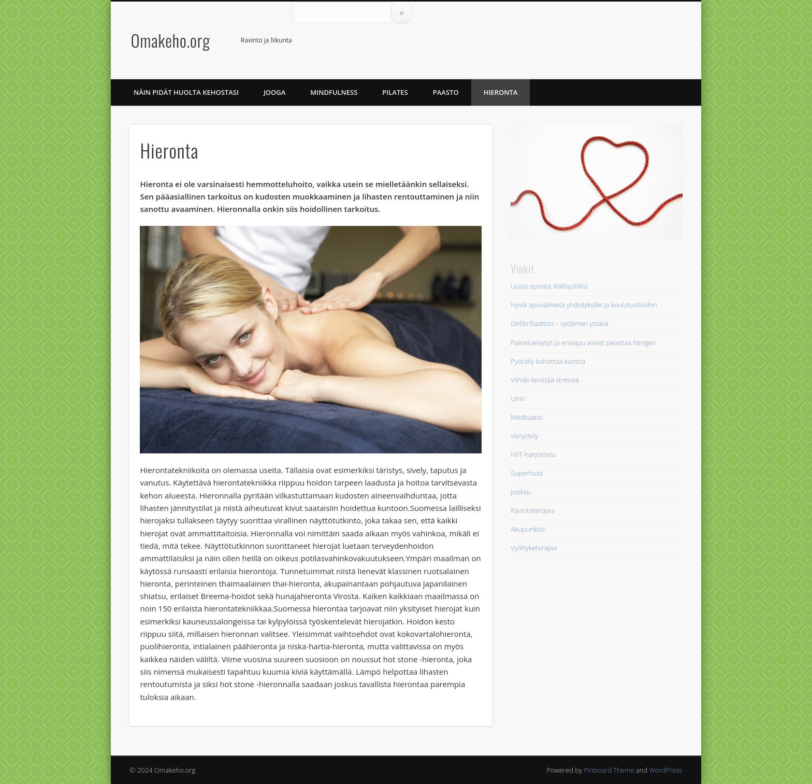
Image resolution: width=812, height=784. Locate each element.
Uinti (518, 398)
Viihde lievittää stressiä (545, 379)
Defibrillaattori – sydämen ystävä (559, 323)
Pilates (395, 92)
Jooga (274, 92)
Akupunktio (528, 529)
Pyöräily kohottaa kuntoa (548, 361)
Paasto (446, 92)
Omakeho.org (170, 40)
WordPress (666, 770)
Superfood (527, 473)
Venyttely (524, 435)
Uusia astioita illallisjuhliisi (549, 286)
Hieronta (501, 92)
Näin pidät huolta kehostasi (186, 92)
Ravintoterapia (532, 510)
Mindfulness (333, 92)
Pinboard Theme (609, 770)
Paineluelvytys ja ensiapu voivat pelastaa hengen (583, 342)
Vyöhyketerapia (534, 547)
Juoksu (521, 491)
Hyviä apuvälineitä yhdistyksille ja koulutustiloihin (584, 304)
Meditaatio (527, 417)
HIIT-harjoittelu (533, 454)
